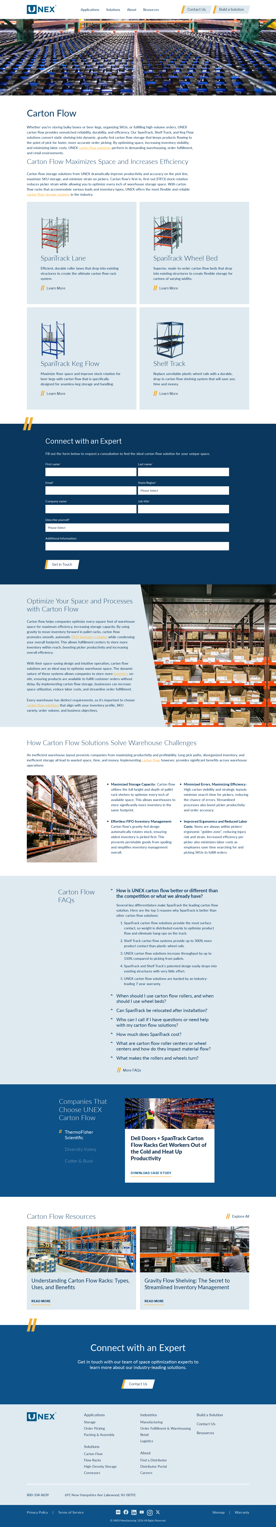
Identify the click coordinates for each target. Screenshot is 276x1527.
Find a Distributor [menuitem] (153, 1460)
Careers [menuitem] (146, 1472)
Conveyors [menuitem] (92, 1472)
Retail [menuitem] (144, 1434)
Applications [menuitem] (90, 9)
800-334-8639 (38, 1494)
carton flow (150, 760)
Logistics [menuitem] (146, 1440)
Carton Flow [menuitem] (93, 1453)
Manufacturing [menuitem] (151, 1421)
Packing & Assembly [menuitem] (99, 1434)
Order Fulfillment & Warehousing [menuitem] (165, 1428)
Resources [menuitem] (151, 9)
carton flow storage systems (48, 194)
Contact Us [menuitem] (206, 1423)
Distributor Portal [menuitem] (153, 1466)
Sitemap (218, 1512)
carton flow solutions (95, 147)
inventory (121, 673)
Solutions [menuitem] (113, 9)
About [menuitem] (131, 9)
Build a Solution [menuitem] (210, 1414)
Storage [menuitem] (90, 1421)
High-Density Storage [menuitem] (100, 1466)
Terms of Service (71, 1512)
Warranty (242, 1512)
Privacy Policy (37, 1512)
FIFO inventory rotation (89, 636)
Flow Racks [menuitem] (92, 1460)
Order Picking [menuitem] (94, 1428)
